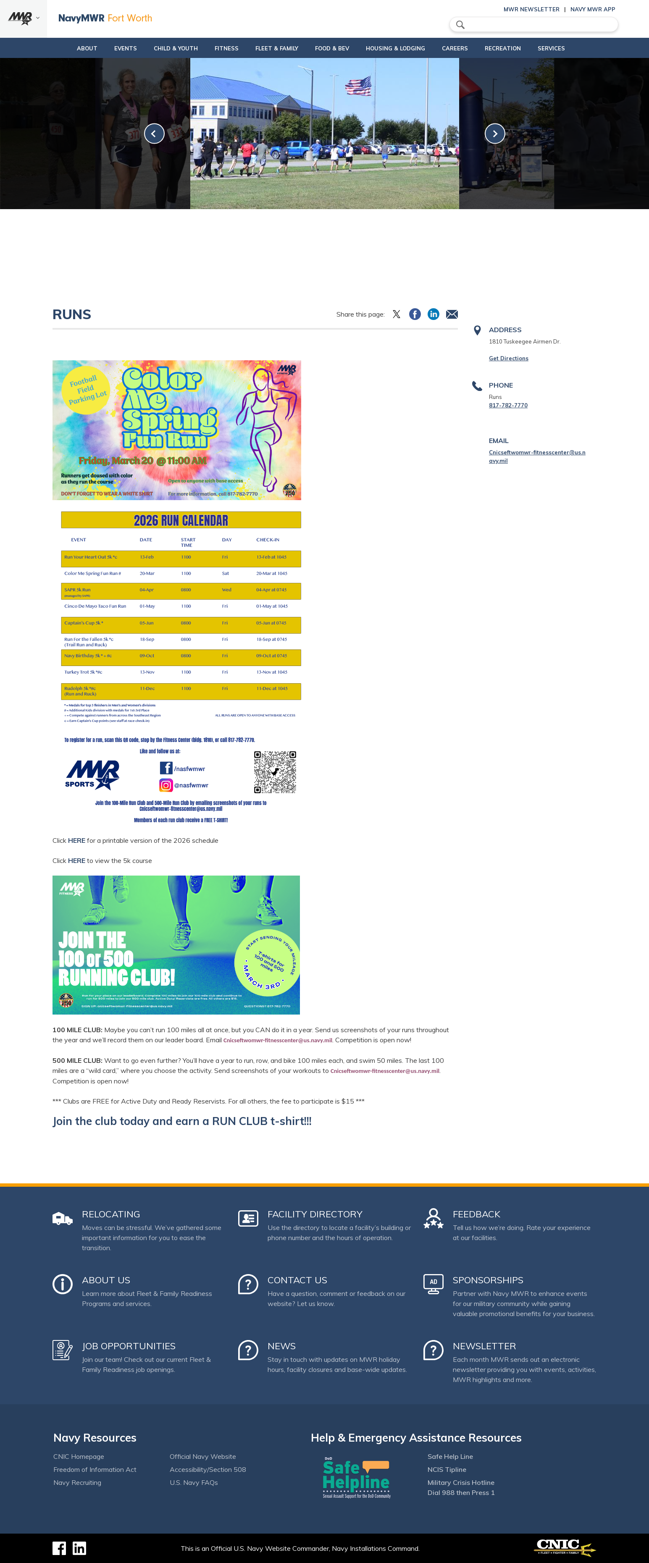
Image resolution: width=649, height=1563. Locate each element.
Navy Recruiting (77, 1482)
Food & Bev (328, 48)
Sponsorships (488, 1280)
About (62, 48)
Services (569, 48)
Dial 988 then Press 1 (461, 1492)
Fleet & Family (273, 48)
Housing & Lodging (398, 48)
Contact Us (297, 1280)
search (460, 25)
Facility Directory (315, 1214)
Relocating (111, 1214)
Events (107, 48)
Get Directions (508, 358)
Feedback (476, 1214)
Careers (465, 48)
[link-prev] (154, 133)
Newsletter (484, 1346)
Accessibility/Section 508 (208, 1469)
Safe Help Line (450, 1456)
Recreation (513, 48)
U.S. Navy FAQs (194, 1482)
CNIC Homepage (78, 1456)
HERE (76, 840)
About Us (106, 1280)
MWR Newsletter (532, 9)
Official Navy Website (203, 1456)
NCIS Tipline (447, 1469)
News (282, 1346)
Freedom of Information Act (95, 1469)
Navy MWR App (592, 9)
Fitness (216, 48)
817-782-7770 (508, 405)
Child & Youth (158, 48)
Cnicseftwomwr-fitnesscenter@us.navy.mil (277, 1040)
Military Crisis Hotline (461, 1482)
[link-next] (495, 133)
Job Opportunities (129, 1346)
